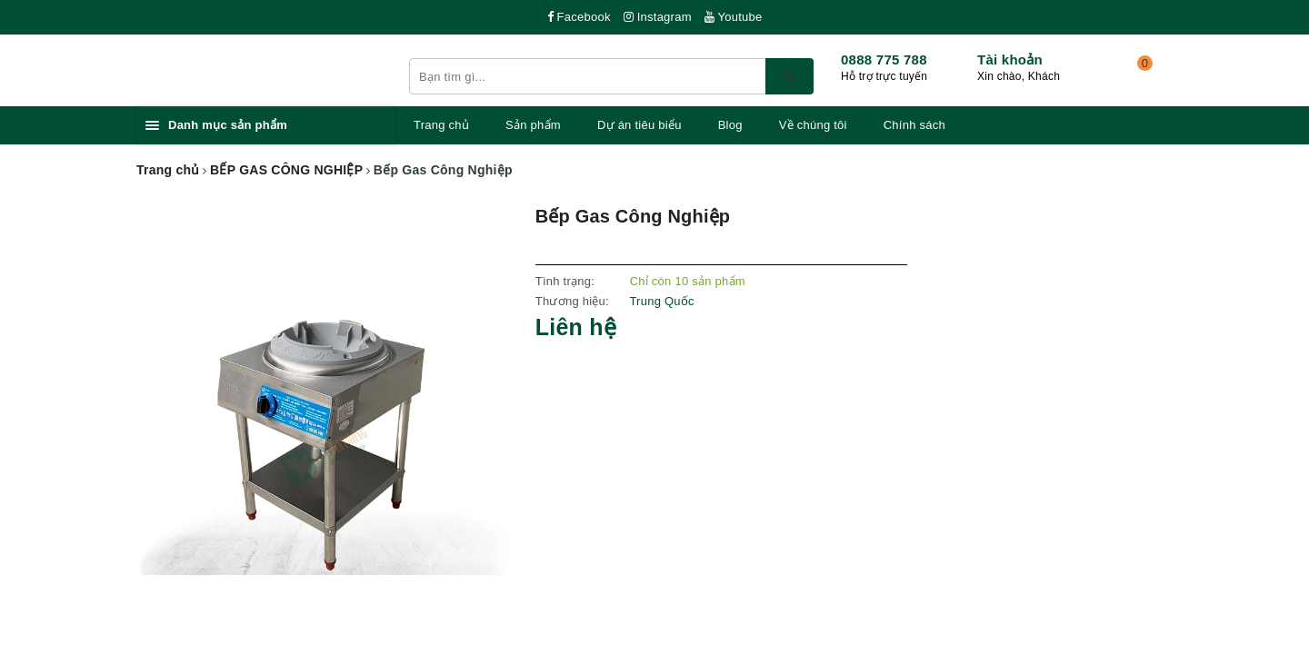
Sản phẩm (533, 125)
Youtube (733, 17)
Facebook (579, 17)
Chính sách (914, 125)
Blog (730, 125)
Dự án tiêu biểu (639, 125)
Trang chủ (441, 125)
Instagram (658, 17)
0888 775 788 (884, 59)
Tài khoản (1010, 59)
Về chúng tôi (813, 125)
